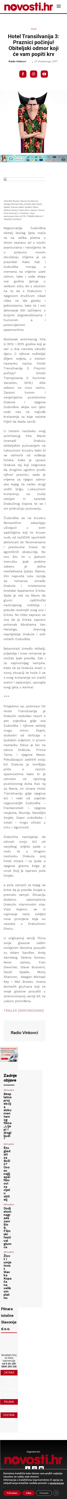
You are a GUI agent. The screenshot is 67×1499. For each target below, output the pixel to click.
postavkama (57, 1483)
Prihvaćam (12, 1493)
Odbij (28, 1493)
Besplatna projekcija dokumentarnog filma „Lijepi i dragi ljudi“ (7, 1116)
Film (33, 29)
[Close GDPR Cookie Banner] (56, 1493)
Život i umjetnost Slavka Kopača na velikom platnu (7, 1277)
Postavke (44, 1493)
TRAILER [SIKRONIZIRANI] (24, 1010)
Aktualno (9, 1090)
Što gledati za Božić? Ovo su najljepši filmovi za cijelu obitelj (7, 1173)
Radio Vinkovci (17, 61)
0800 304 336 (9, 1366)
